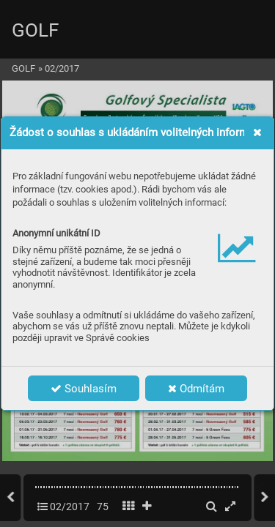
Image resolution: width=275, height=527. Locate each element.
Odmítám (196, 388)
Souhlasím (84, 388)
